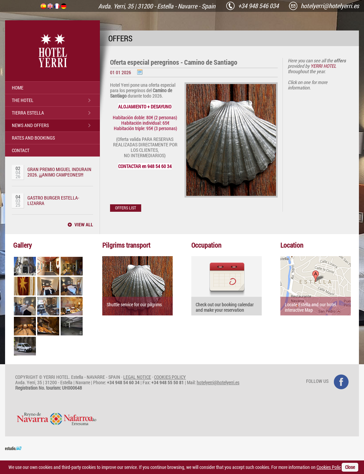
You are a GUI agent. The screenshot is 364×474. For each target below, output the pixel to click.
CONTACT (20, 150)
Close (350, 467)
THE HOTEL (23, 100)
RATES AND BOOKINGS (33, 138)
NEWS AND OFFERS (30, 125)
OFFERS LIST (125, 207)
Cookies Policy (330, 467)
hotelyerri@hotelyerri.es (218, 382)
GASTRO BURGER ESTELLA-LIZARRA (53, 200)
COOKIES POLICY (170, 377)
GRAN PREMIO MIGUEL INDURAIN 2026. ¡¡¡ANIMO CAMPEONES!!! (59, 172)
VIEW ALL (83, 224)
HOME (17, 87)
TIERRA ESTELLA (28, 112)
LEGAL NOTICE (137, 377)
